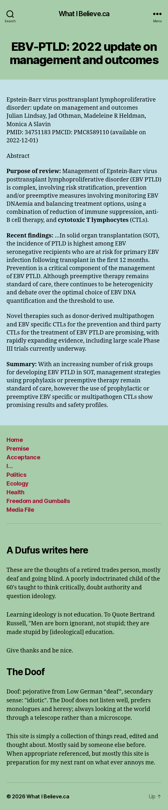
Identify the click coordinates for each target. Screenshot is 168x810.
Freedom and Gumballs (38, 501)
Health (15, 492)
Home (14, 439)
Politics (16, 474)
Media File (20, 509)
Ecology (17, 483)
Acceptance (23, 457)
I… (9, 466)
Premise (17, 448)
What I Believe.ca (84, 13)
